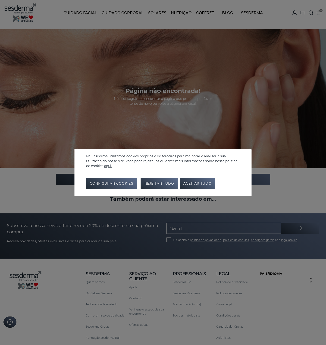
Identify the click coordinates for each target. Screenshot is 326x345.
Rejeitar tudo (159, 183)
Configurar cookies (111, 183)
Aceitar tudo (197, 183)
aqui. (108, 166)
